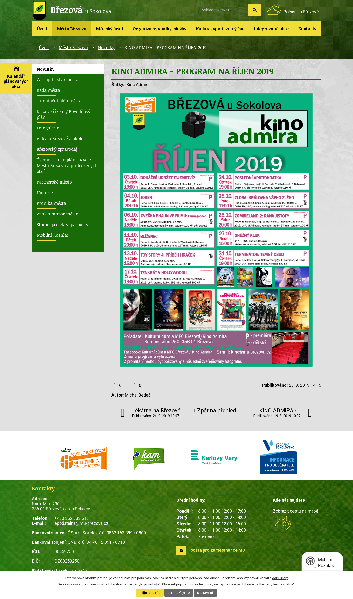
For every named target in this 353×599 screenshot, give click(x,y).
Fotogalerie (48, 128)
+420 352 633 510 (71, 518)
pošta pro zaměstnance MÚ (217, 550)
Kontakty (307, 28)
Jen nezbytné (179, 592)
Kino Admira (138, 84)
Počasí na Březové (301, 11)
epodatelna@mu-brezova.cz (81, 523)
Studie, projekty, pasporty (62, 224)
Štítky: (117, 84)
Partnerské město (54, 182)
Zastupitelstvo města (57, 79)
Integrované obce (271, 28)
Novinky (106, 47)
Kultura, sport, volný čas (220, 28)
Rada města (48, 90)
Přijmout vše (150, 592)
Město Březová (72, 28)
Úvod (42, 28)
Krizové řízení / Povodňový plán (63, 114)
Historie (45, 192)
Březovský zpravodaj (57, 149)
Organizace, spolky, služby (159, 28)
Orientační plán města (59, 101)
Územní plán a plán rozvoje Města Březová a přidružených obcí (67, 165)
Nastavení (205, 592)
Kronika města (51, 203)
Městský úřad (109, 28)
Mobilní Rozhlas (53, 235)
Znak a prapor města (57, 214)
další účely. (280, 578)
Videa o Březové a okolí (59, 138)
